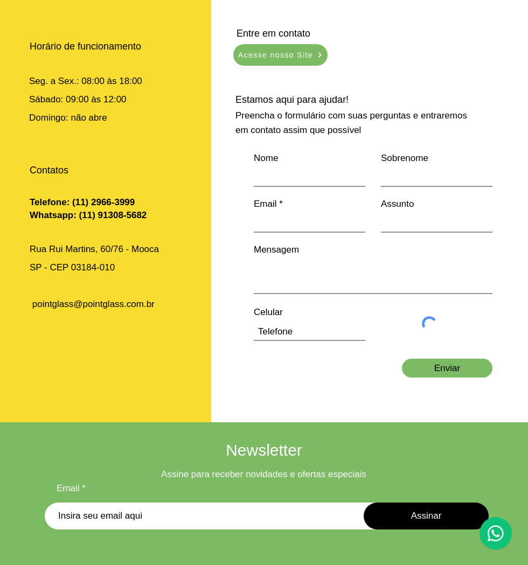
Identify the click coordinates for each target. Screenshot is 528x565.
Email (265, 203)
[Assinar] (426, 516)
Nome (266, 158)
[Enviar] (447, 368)
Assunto (397, 203)
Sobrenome (404, 158)
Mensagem (276, 249)
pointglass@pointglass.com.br (93, 304)
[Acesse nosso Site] (280, 55)
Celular (268, 312)
